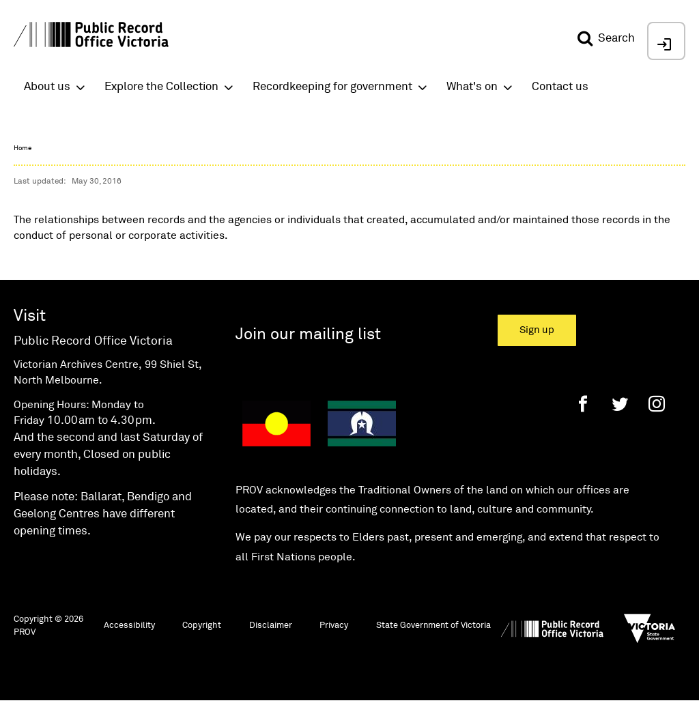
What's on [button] (472, 87)
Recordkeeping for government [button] (332, 87)
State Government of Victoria (433, 625)
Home (22, 148)
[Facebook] (583, 403)
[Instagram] (656, 403)
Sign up (536, 330)
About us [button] (47, 87)
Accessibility (129, 625)
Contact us (560, 87)
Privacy (333, 625)
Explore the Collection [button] (161, 87)
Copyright (201, 625)
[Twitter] (620, 403)
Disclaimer (270, 625)
